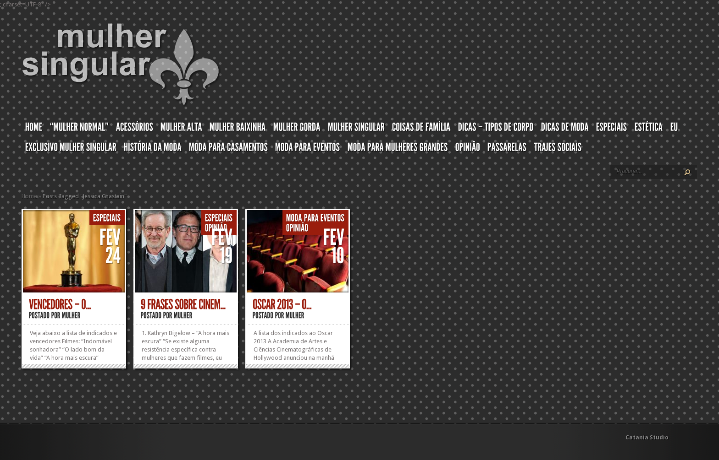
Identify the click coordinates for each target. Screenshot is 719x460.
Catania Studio (647, 437)
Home (29, 196)
